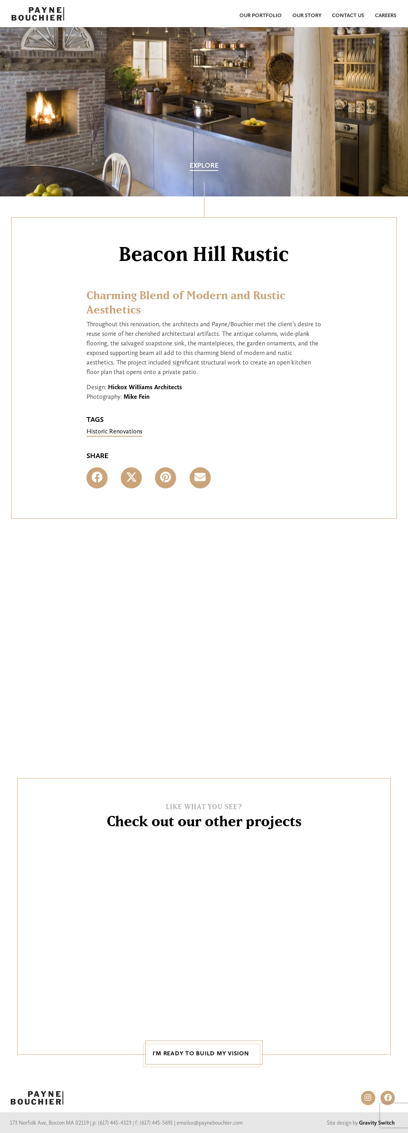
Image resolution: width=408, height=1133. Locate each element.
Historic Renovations (114, 431)
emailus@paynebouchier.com (210, 1122)
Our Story (307, 15)
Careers (385, 15)
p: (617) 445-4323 (111, 1122)
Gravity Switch (377, 1122)
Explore (204, 165)
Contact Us (348, 15)
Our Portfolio (260, 15)
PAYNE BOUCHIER (37, 1098)
